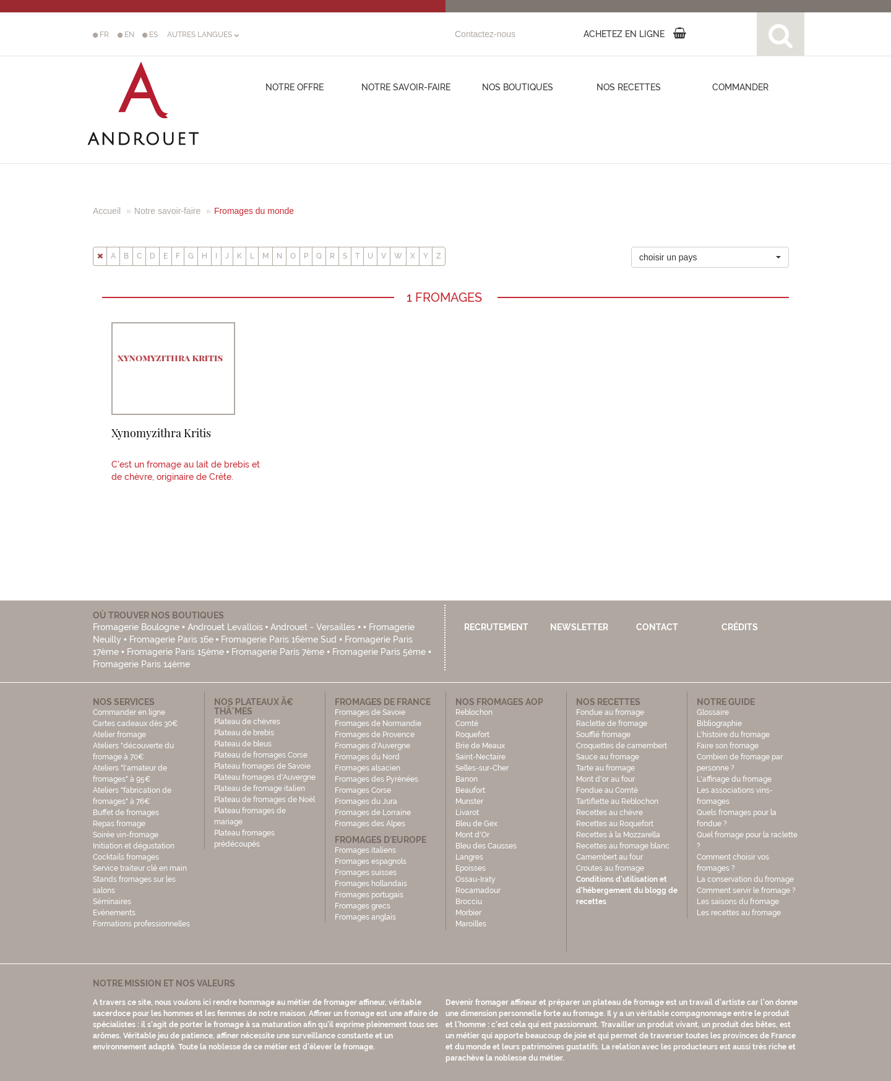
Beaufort (470, 790)
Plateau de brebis (244, 732)
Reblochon (474, 712)
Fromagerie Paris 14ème (141, 664)
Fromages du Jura (366, 801)
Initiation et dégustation (133, 846)
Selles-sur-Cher (482, 768)
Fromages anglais (365, 917)
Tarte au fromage (605, 768)
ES (150, 34)
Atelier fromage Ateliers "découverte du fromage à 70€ (133, 745)
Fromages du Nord (367, 757)
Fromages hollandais (371, 883)
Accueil (107, 211)
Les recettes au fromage (739, 912)
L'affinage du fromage (734, 779)
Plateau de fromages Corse (261, 755)
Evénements (114, 912)
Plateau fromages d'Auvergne (265, 777)
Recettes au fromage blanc (622, 846)
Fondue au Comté (607, 790)
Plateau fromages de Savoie (262, 766)
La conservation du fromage (745, 879)
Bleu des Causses (486, 846)
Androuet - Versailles (312, 627)
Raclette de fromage (611, 723)
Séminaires (112, 901)
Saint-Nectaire (480, 757)
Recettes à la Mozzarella (618, 835)
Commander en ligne (129, 712)
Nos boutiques (517, 87)
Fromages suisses (366, 872)
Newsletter (579, 627)
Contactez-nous (485, 34)
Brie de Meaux (480, 745)
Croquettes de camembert (621, 745)
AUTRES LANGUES (203, 34)
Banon (466, 779)
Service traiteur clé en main (140, 868)
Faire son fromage (728, 745)
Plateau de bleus (243, 744)
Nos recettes (628, 87)
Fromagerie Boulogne (136, 627)
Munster (469, 801)
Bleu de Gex (476, 823)
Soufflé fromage (603, 734)
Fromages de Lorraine (373, 812)
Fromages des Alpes (370, 823)
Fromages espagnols (371, 861)
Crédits (739, 627)
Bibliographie (719, 723)
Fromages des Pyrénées (376, 779)
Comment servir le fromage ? (746, 890)
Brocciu (468, 901)
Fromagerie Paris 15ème (175, 652)
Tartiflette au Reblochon (617, 801)
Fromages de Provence (375, 734)
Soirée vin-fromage (125, 835)
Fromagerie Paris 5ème (379, 652)
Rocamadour (478, 890)
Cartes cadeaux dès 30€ (135, 723)
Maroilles (470, 924)
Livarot (467, 812)
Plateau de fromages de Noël (264, 799)
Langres (469, 857)
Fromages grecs (362, 906)
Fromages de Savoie (370, 712)
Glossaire (714, 712)
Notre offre (294, 87)
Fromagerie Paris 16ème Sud (279, 639)
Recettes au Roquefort (614, 823)
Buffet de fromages (126, 812)
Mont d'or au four (605, 779)
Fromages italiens (365, 850)
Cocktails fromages (126, 857)
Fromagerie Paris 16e (171, 639)
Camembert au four (609, 857)
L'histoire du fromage (733, 734)
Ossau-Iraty (476, 879)
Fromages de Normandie (378, 723)
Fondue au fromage (610, 712)
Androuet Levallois (225, 627)
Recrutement (496, 627)
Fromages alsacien (367, 768)
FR (101, 34)
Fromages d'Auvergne (372, 745)
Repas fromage (119, 823)
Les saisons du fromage (738, 901)
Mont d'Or (472, 835)
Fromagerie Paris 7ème (277, 652)
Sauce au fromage (607, 757)
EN (126, 34)
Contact (657, 627)
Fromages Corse (363, 790)
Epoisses (470, 868)
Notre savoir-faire (405, 87)
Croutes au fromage (610, 868)
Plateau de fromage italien (259, 788)
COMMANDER (740, 87)
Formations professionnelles (141, 924)
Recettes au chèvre (609, 812)
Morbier (468, 912)
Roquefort (472, 734)
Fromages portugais (369, 895)
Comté (466, 723)
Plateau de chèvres (248, 721)
